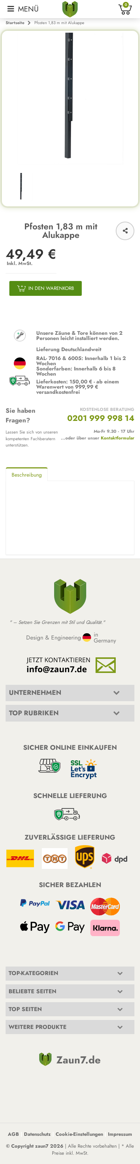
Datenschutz (37, 1134)
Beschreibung (27, 474)
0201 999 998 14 (100, 418)
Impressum (120, 1134)
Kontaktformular (117, 438)
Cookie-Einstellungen (79, 1134)
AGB (13, 1134)
